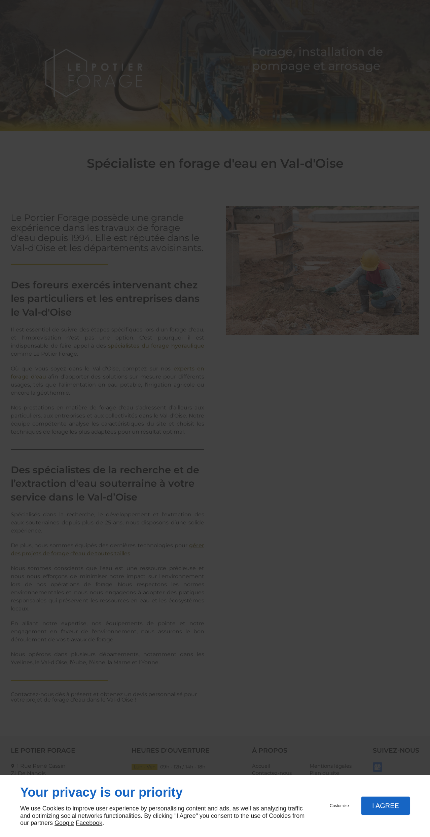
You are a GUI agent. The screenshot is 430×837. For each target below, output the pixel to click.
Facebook (89, 823)
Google (64, 823)
